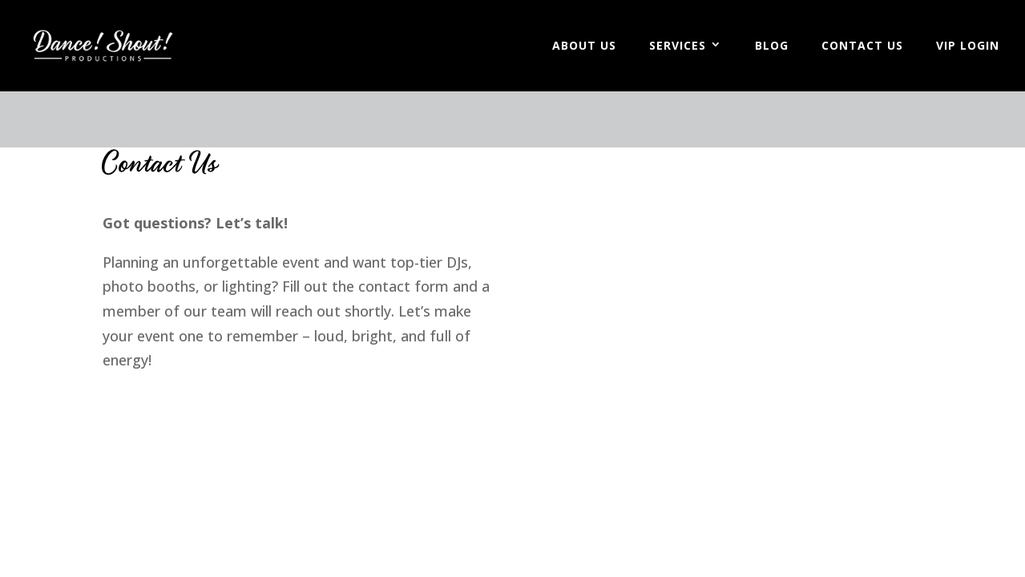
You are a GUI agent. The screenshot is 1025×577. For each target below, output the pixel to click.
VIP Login (967, 46)
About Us (584, 46)
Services (677, 46)
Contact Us (862, 46)
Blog (772, 46)
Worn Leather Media (192, 407)
